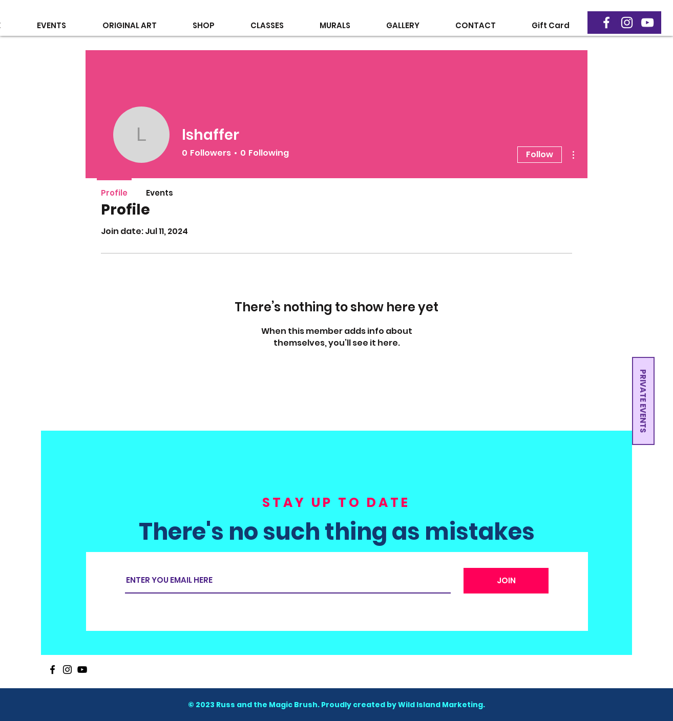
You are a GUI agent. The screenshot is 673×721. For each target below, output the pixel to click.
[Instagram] (627, 22)
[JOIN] (506, 580)
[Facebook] (606, 22)
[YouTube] (647, 22)
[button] (614, 23)
